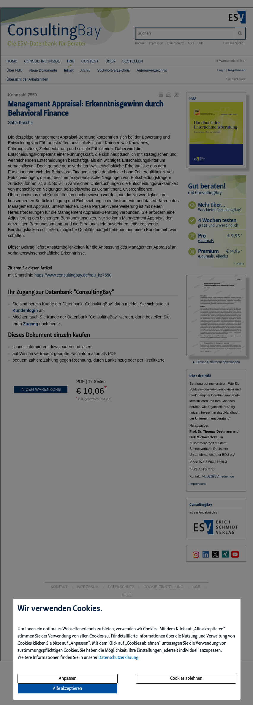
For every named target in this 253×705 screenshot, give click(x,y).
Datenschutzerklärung (118, 657)
